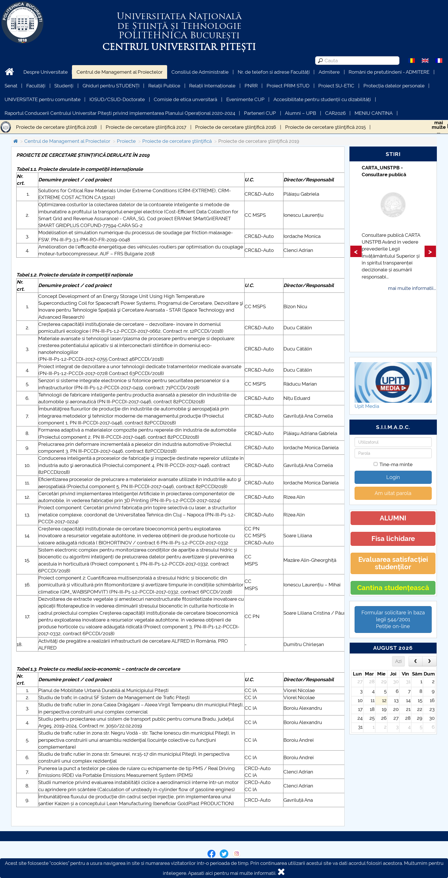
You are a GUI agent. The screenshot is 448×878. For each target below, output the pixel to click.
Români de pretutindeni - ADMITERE (389, 72)
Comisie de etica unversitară (185, 99)
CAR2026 (335, 113)
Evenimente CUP (245, 99)
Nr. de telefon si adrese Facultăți (274, 72)
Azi (398, 661)
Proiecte (126, 141)
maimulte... (439, 127)
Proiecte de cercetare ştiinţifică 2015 (325, 127)
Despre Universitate (45, 72)
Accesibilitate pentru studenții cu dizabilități (322, 99)
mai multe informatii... (412, 288)
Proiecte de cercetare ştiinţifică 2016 (235, 127)
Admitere (329, 72)
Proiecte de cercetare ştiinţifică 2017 (146, 127)
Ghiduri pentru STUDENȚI (111, 86)
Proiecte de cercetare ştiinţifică (177, 141)
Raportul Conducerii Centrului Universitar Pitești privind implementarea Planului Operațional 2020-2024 (120, 113)
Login (393, 477)
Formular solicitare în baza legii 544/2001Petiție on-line (393, 619)
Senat (11, 86)
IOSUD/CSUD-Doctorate (117, 99)
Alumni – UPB (300, 113)
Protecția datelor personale (394, 86)
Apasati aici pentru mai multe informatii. (232, 873)
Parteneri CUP (260, 113)
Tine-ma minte (393, 464)
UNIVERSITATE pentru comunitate (43, 99)
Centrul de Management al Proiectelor (120, 72)
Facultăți (35, 86)
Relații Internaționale (212, 86)
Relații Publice (164, 86)
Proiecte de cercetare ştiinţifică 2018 (56, 127)
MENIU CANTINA (374, 113)
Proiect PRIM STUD (288, 86)
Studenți (63, 86)
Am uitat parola (393, 493)
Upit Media (367, 406)
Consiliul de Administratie (200, 72)
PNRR (251, 86)
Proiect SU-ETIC (336, 86)
